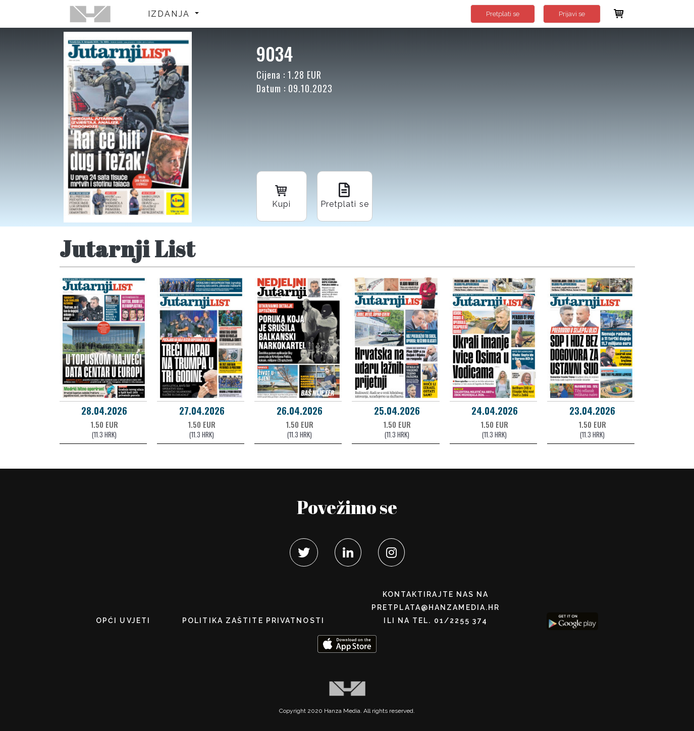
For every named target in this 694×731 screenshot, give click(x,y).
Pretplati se (502, 14)
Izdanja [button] (170, 14)
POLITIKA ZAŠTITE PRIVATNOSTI (253, 620)
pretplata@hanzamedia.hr (435, 607)
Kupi (281, 195)
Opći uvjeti (123, 620)
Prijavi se (572, 14)
